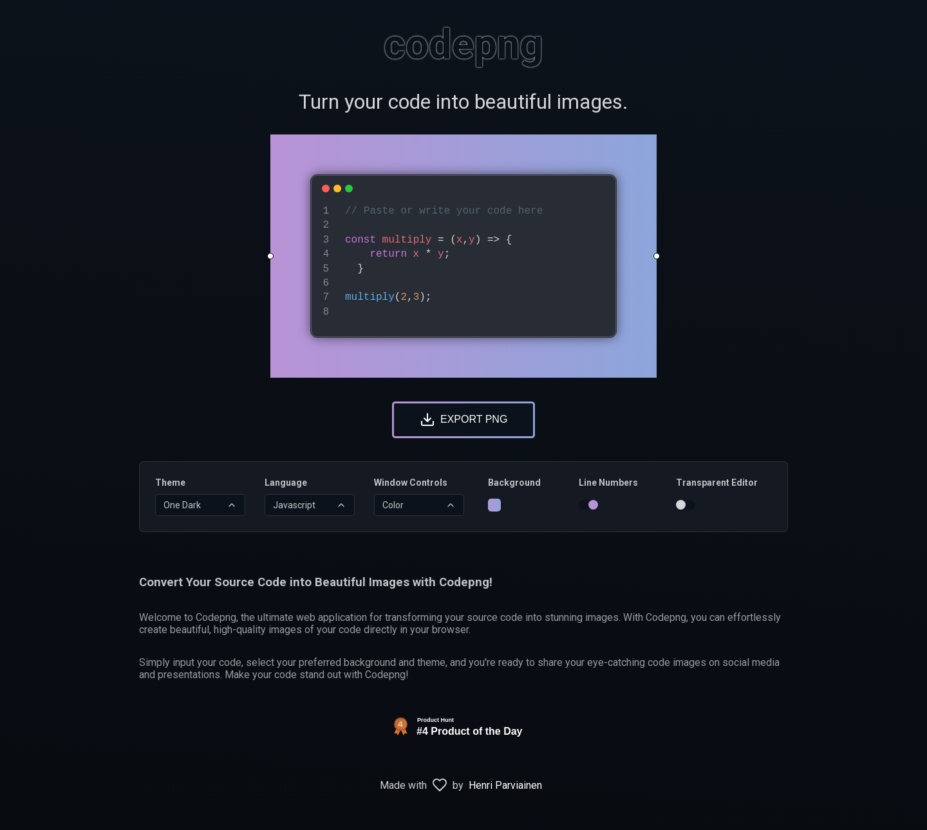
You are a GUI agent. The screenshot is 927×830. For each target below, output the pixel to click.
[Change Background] (494, 505)
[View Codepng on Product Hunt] (463, 740)
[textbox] (475, 261)
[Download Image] (463, 419)
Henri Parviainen (505, 785)
